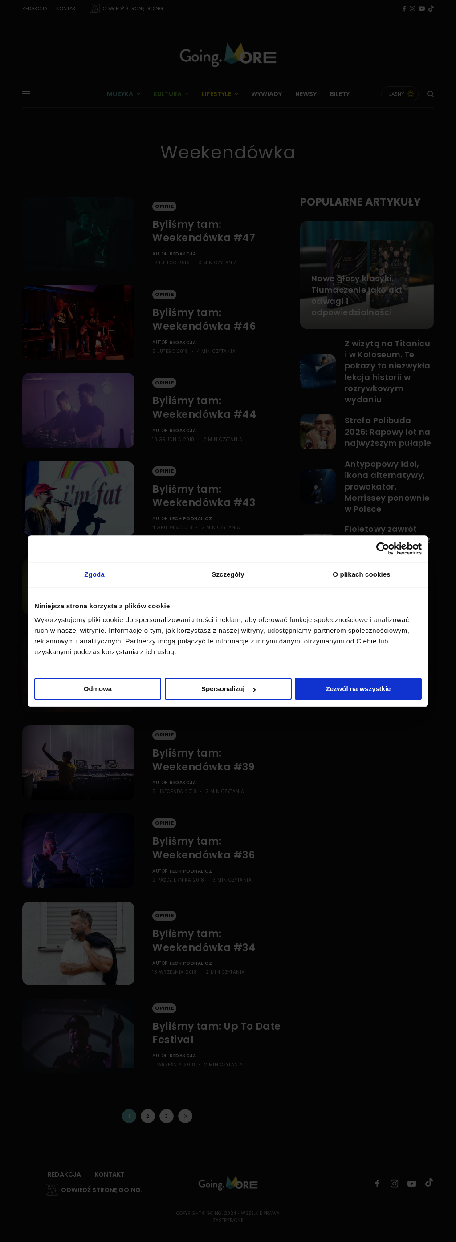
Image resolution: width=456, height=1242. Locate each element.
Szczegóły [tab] (228, 574)
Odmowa (98, 688)
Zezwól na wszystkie (358, 688)
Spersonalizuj (228, 688)
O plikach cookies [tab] (361, 574)
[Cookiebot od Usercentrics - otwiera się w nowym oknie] (383, 548)
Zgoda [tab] (94, 574)
